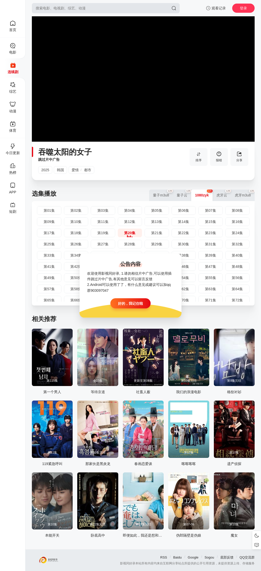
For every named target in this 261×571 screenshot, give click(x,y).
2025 (45, 170)
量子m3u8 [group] (163, 193)
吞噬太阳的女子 (65, 152)
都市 (87, 170)
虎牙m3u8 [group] (245, 193)
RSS (163, 557)
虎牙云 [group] (223, 193)
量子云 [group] (184, 193)
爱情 (75, 170)
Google (193, 557)
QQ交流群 (247, 557)
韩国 (60, 170)
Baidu (177, 557)
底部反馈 (226, 557)
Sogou (209, 557)
